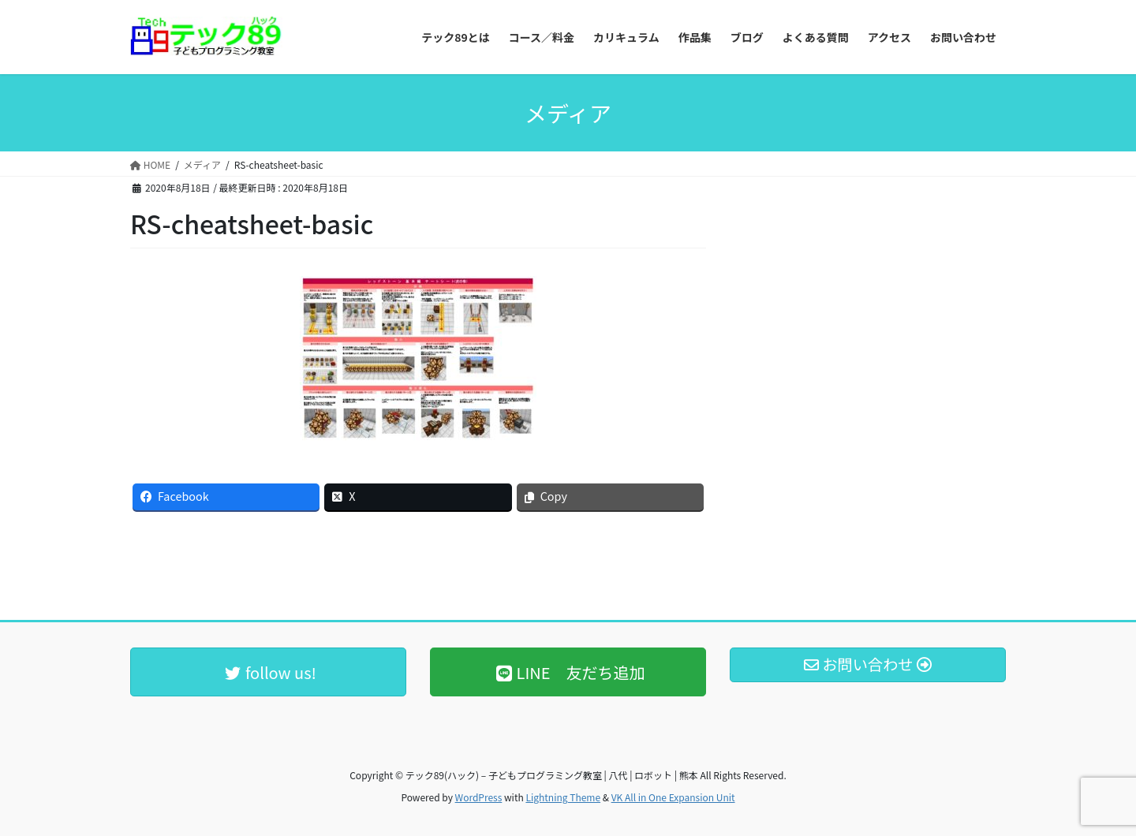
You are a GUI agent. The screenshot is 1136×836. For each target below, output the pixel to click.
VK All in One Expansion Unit (673, 797)
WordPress (479, 797)
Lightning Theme (562, 797)
